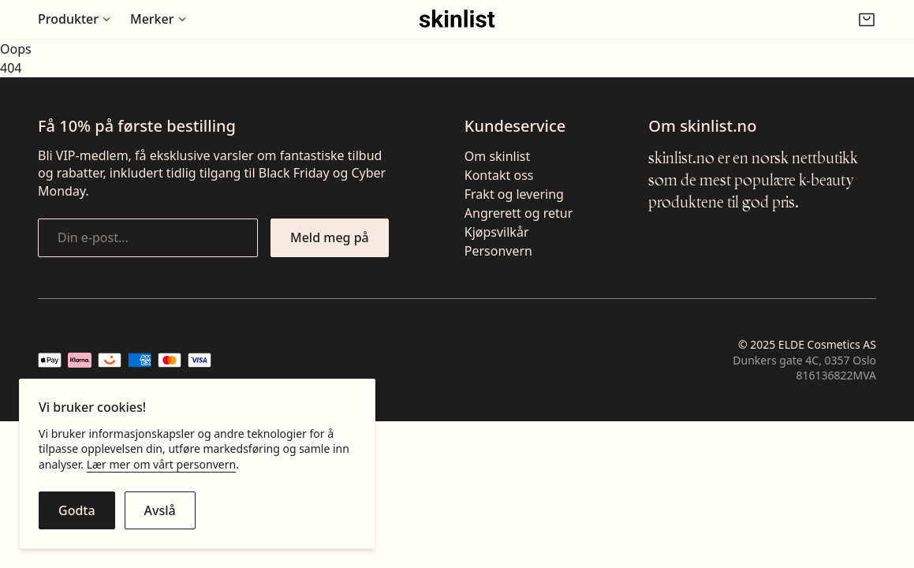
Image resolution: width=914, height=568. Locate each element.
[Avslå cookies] (160, 510)
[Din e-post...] (148, 237)
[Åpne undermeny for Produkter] (74, 19)
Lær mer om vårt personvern (161, 464)
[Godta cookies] (77, 510)
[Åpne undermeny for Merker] (158, 19)
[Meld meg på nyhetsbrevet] (329, 237)
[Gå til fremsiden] (457, 19)
